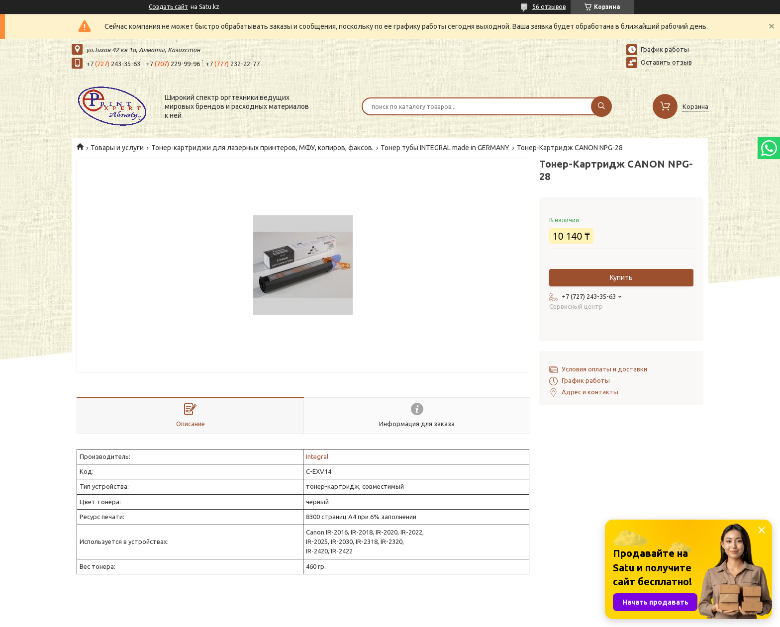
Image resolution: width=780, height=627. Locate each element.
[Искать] (601, 106)
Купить (621, 277)
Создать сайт (168, 6)
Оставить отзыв (666, 62)
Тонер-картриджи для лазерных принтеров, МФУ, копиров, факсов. (262, 148)
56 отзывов (549, 6)
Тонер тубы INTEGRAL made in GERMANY (445, 148)
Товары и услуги (117, 148)
